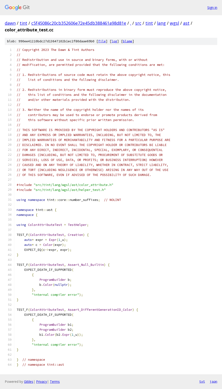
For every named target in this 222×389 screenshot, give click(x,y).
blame (127, 41)
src (138, 23)
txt (202, 381)
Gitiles (28, 381)
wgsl (174, 23)
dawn (10, 23)
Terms (55, 381)
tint (23, 23)
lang (161, 23)
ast (186, 23)
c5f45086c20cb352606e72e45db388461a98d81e (78, 23)
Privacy (41, 381)
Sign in (212, 7)
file (102, 41)
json (213, 381)
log (114, 41)
